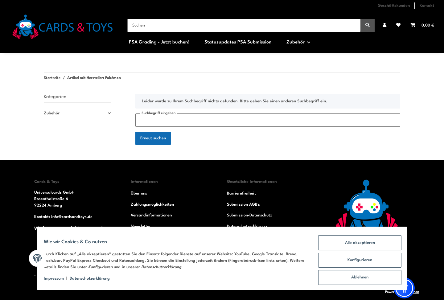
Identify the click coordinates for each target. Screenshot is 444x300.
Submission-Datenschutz (249, 215)
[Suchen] (244, 25)
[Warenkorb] (422, 25)
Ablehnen (356, 278)
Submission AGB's (243, 205)
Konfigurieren (356, 262)
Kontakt (427, 6)
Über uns (139, 193)
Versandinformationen (151, 215)
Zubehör (52, 113)
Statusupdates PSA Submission (238, 42)
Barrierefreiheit (241, 193)
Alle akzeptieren (357, 246)
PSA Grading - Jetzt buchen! (159, 42)
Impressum (57, 281)
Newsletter (141, 226)
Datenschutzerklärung (247, 226)
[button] (384, 25)
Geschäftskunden (394, 6)
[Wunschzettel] (398, 25)
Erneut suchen (153, 138)
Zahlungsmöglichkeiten (152, 205)
